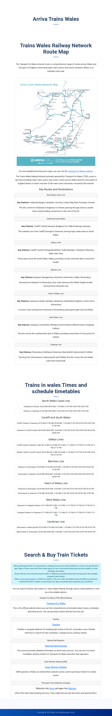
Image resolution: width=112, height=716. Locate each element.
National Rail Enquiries (56, 646)
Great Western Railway (56, 667)
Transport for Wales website (80, 171)
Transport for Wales (56, 603)
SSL (82, 582)
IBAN (84, 579)
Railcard (72, 688)
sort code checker (28, 579)
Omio (52, 688)
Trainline (56, 624)
